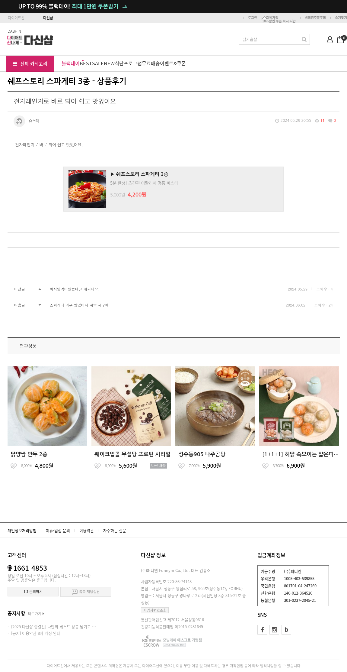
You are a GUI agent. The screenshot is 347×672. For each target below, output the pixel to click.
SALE (98, 63)
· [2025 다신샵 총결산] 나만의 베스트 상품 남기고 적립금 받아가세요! (65, 626)
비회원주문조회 (315, 17)
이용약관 (86, 530)
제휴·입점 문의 (58, 530)
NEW (109, 63)
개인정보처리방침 (22, 530)
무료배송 (151, 63)
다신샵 (48, 18)
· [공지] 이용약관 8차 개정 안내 (34, 633)
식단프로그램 (128, 63)
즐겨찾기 (341, 17)
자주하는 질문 (114, 530)
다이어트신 (16, 18)
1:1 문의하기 (33, 591)
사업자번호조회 (155, 610)
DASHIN (14, 31)
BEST (86, 63)
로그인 (252, 17)
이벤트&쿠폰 (173, 63)
